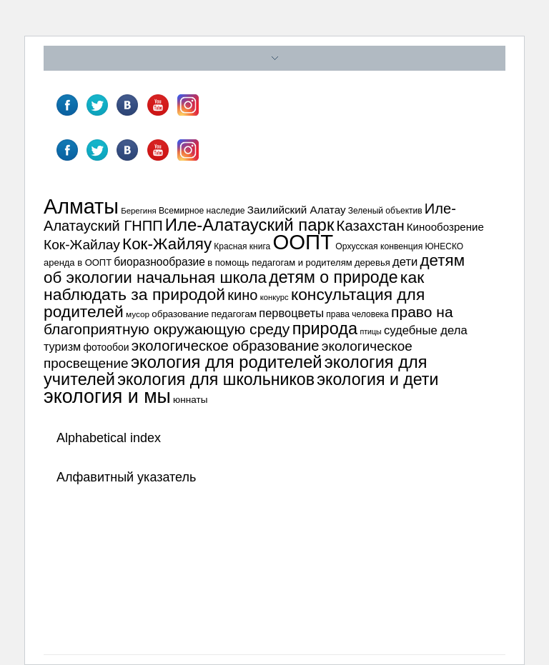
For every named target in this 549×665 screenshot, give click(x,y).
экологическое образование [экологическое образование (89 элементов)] (226, 346)
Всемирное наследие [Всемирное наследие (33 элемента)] (202, 211)
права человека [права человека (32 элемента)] (357, 314)
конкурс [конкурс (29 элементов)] (274, 297)
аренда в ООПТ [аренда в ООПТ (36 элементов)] (78, 262)
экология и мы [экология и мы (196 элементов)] (107, 396)
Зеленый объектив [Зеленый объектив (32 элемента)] (385, 211)
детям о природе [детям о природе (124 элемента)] (333, 277)
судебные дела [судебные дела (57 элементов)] (426, 330)
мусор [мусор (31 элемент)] (137, 314)
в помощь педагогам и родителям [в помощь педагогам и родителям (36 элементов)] (279, 262)
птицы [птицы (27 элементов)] (370, 331)
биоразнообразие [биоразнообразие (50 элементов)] (159, 262)
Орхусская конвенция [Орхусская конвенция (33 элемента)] (378, 246)
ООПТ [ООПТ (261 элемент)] (302, 242)
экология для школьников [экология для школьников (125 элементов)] (216, 379)
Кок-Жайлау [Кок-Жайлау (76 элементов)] (82, 244)
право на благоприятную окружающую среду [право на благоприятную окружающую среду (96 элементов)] (248, 320)
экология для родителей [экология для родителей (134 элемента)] (226, 361)
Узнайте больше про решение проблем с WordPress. (436, 603)
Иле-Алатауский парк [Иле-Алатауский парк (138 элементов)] (250, 224)
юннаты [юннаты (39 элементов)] (190, 399)
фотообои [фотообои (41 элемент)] (106, 347)
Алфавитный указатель (126, 477)
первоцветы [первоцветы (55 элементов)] (291, 312)
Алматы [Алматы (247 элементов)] (81, 206)
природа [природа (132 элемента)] (325, 328)
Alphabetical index (108, 438)
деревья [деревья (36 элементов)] (372, 262)
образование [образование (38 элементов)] (180, 314)
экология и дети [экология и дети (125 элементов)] (377, 379)
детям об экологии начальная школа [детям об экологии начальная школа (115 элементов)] (254, 268)
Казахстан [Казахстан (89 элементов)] (371, 226)
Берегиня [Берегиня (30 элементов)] (139, 210)
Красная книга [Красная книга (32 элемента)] (242, 246)
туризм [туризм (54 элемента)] (62, 346)
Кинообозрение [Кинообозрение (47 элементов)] (445, 227)
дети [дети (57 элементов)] (404, 262)
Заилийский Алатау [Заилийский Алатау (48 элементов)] (296, 210)
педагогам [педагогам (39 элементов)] (234, 314)
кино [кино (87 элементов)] (242, 295)
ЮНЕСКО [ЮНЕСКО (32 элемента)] (444, 246)
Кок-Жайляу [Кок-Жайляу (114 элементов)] (167, 244)
